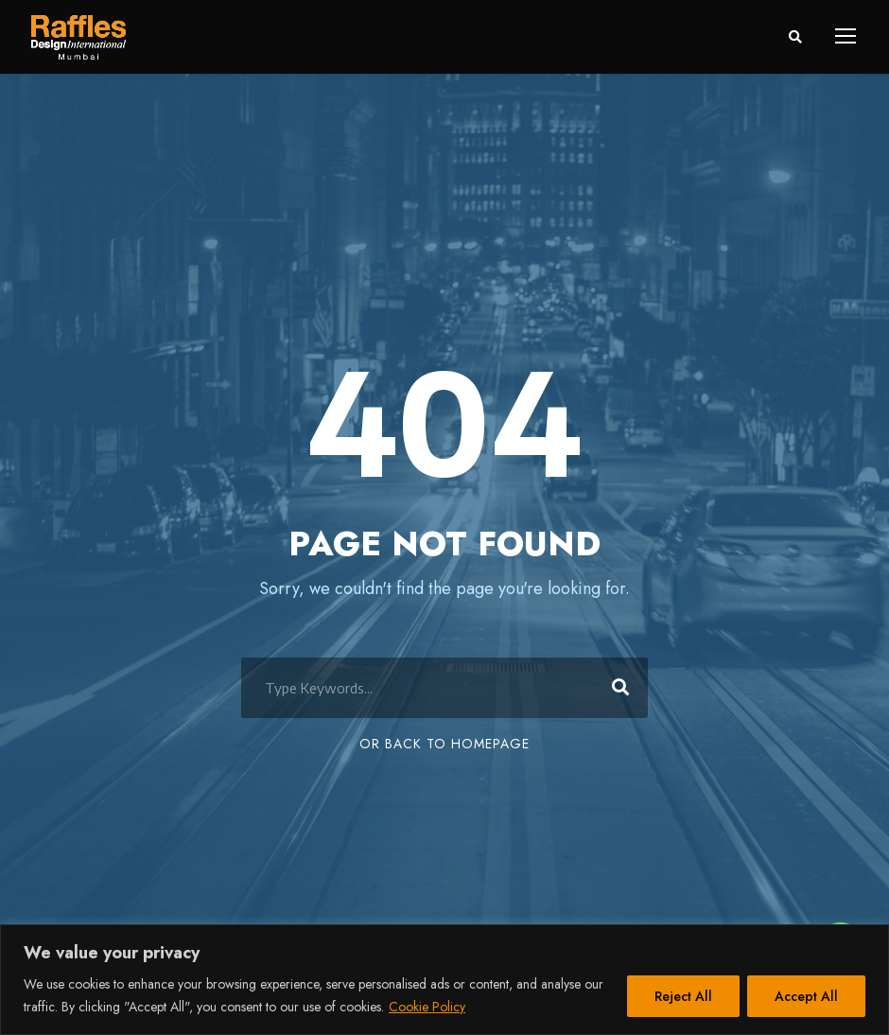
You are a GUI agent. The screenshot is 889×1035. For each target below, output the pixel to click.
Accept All (806, 996)
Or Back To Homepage (444, 743)
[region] (444, 979)
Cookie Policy (427, 1006)
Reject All (683, 996)
